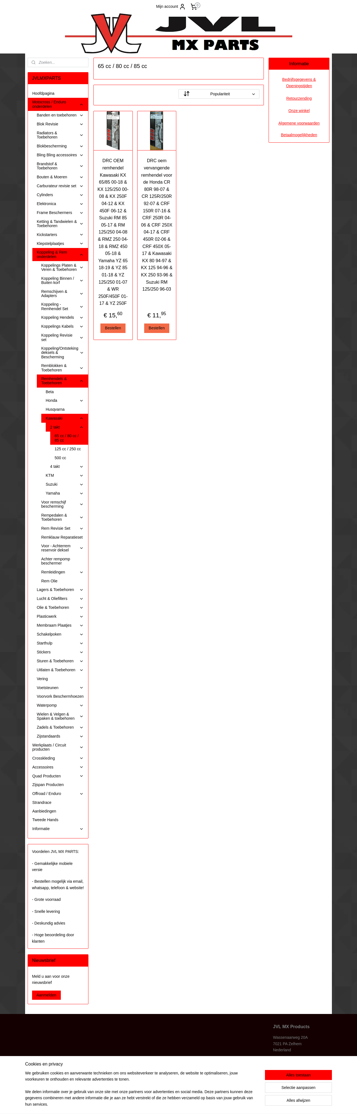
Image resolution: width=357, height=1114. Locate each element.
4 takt (67, 466)
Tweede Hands (45, 820)
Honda (65, 400)
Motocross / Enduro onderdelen (58, 104)
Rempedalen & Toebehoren (62, 517)
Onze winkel (299, 110)
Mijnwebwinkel (233, 1103)
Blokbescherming (60, 146)
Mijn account (171, 6)
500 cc (60, 458)
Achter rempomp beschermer (55, 561)
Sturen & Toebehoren (60, 661)
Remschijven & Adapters (62, 293)
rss (172, 1103)
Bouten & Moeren (60, 177)
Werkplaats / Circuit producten (58, 747)
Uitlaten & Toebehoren (60, 670)
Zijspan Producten (48, 784)
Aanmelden (46, 995)
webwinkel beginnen (190, 1103)
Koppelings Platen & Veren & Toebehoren (62, 267)
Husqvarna (55, 409)
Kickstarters (60, 234)
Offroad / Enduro (58, 793)
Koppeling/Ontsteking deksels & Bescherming (62, 352)
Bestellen (113, 328)
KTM (65, 475)
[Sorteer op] (219, 93)
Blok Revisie (60, 124)
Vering (42, 679)
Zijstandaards (60, 736)
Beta (50, 392)
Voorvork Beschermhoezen (60, 696)
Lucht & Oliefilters (60, 598)
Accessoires (58, 767)
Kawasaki (65, 418)
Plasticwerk (60, 616)
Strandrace (41, 802)
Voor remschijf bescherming (62, 504)
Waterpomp (60, 705)
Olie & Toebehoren (60, 607)
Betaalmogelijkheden (299, 135)
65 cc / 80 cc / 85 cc (67, 438)
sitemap (161, 1103)
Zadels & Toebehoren (60, 727)
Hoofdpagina (43, 93)
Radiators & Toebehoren (60, 135)
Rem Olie (49, 581)
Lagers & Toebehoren (60, 589)
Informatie (58, 828)
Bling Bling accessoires (60, 155)
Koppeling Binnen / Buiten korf (62, 280)
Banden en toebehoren (60, 115)
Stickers (60, 652)
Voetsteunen (60, 687)
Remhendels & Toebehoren (62, 380)
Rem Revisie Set (62, 528)
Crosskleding (58, 758)
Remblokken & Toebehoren (62, 367)
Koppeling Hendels (62, 317)
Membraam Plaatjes (60, 625)
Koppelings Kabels (62, 326)
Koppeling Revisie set (62, 337)
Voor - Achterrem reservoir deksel (62, 548)
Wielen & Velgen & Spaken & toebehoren (60, 716)
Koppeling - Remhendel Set (62, 306)
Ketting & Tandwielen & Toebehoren (60, 223)
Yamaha (65, 493)
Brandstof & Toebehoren (60, 166)
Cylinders (60, 195)
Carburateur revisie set (60, 186)
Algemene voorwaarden (299, 123)
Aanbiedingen (44, 811)
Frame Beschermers (60, 212)
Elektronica (60, 203)
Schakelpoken (60, 634)
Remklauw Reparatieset (62, 537)
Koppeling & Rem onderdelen (60, 254)
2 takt (67, 427)
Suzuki (65, 484)
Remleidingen (62, 572)
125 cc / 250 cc (68, 449)
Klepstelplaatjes (60, 243)
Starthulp (60, 643)
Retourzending (299, 98)
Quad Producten (58, 776)
